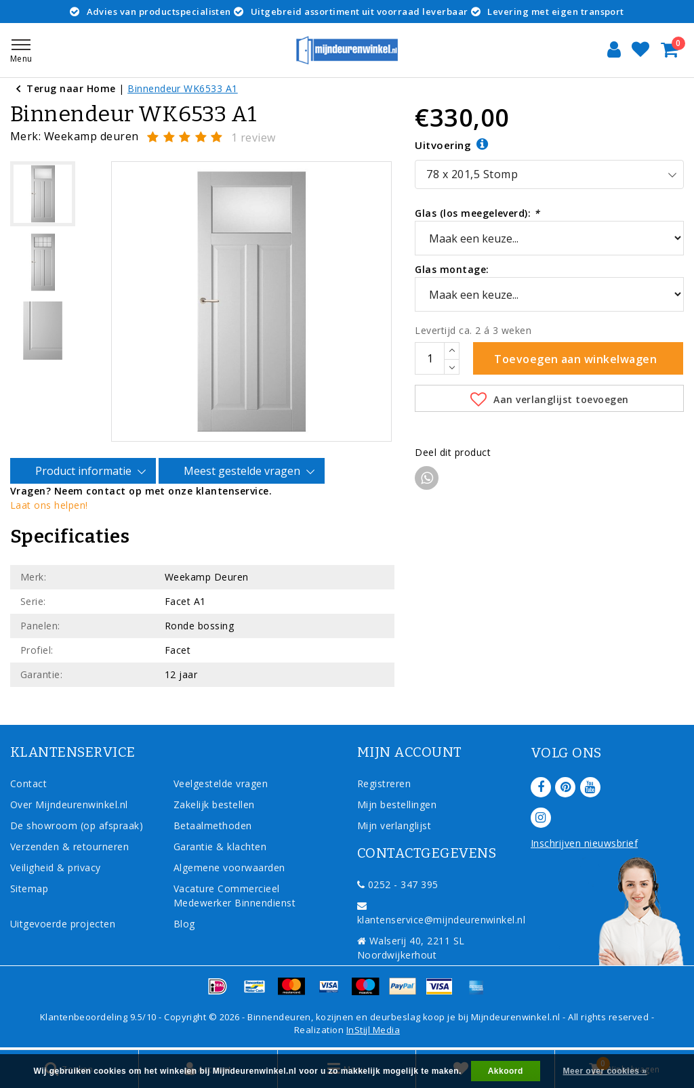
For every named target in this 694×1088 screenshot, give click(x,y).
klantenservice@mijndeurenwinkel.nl (441, 913)
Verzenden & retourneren (69, 846)
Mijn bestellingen (396, 804)
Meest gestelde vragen (244, 471)
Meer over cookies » (605, 1071)
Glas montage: (452, 269)
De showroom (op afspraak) (79, 825)
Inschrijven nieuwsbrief (584, 843)
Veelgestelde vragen (221, 783)
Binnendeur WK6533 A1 (182, 88)
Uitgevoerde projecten (62, 923)
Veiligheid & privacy (55, 867)
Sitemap (29, 888)
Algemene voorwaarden (229, 867)
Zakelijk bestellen (214, 804)
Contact (28, 783)
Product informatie (85, 471)
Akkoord (505, 1071)
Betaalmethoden (213, 825)
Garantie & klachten (220, 846)
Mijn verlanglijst (394, 825)
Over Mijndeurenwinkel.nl (69, 804)
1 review (253, 137)
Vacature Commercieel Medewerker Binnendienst (234, 895)
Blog (184, 923)
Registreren (384, 783)
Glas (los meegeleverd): (477, 213)
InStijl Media (373, 1030)
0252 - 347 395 (397, 884)
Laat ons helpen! (49, 505)
